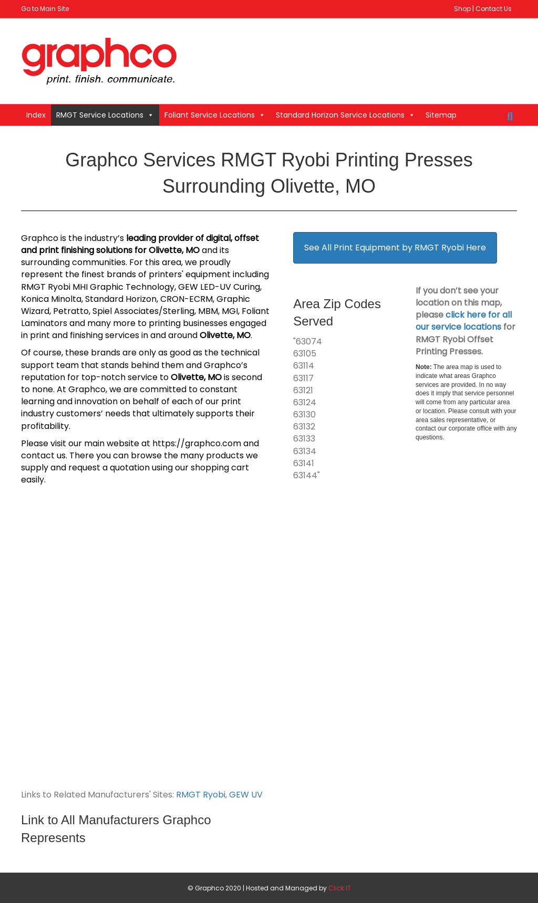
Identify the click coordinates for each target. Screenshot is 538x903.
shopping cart (220, 467)
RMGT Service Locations (105, 115)
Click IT (339, 888)
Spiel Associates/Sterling (143, 311)
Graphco (39, 238)
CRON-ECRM (186, 299)
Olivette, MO (174, 250)
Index (36, 115)
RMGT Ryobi (200, 795)
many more (111, 323)
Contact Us (493, 8)
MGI (230, 311)
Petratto (71, 311)
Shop (462, 8)
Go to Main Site (45, 8)
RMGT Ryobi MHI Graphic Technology (97, 287)
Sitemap (441, 115)
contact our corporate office (454, 428)
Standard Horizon (121, 299)
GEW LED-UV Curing (219, 287)
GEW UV (246, 795)
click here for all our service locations (464, 321)
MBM (208, 311)
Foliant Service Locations (214, 115)
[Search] (510, 116)
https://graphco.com (196, 443)
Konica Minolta (51, 299)
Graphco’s (225, 365)
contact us (43, 455)
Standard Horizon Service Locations (345, 115)
